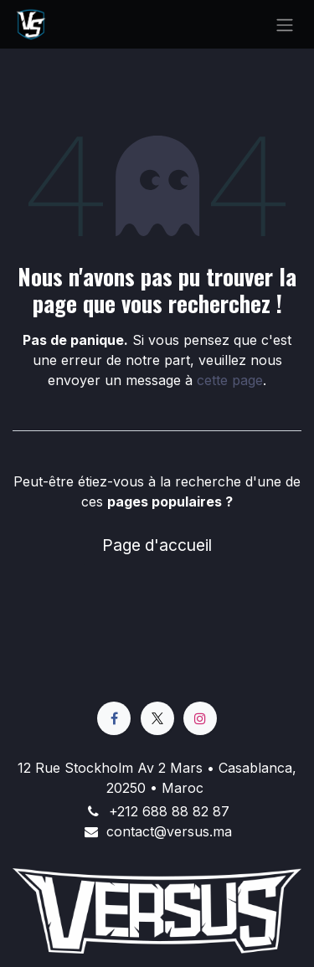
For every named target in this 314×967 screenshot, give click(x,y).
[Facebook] (114, 718)
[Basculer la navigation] (284, 24)
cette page (230, 380)
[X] (157, 718)
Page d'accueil (157, 545)
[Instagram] (200, 718)
